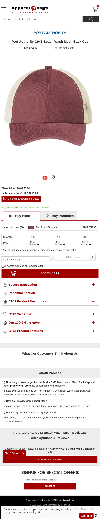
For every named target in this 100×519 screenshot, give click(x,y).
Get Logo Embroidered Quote (23, 199)
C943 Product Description (28, 301)
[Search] (91, 19)
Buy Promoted (59, 216)
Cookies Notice (68, 500)
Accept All (86, 515)
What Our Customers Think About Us (50, 353)
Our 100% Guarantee (24, 322)
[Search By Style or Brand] (42, 19)
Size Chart (53, 182)
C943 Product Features (26, 331)
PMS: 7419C (90, 227)
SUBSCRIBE (50, 486)
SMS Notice (56, 500)
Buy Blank (18, 216)
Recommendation (22, 293)
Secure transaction (23, 284)
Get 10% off (12, 453)
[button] (52, 257)
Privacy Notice (31, 500)
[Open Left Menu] (4, 10)
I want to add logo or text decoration (22, 266)
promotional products (22, 385)
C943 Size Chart (20, 314)
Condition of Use (44, 500)
